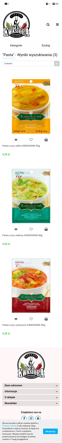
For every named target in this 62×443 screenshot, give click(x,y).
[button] (55, 4)
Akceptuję (50, 431)
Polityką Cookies (9, 426)
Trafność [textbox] (8, 63)
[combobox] (31, 63)
